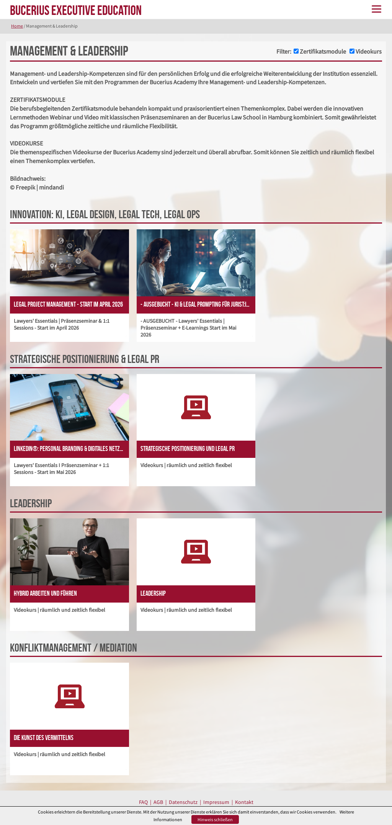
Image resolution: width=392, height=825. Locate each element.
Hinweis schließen (215, 819)
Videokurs (369, 51)
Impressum (216, 802)
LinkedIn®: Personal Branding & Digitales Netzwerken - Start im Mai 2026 (71, 449)
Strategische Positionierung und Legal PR (187, 449)
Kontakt (244, 802)
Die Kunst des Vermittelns (44, 738)
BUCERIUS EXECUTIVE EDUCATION (76, 10)
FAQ (143, 802)
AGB (158, 802)
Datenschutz (183, 802)
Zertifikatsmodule (323, 51)
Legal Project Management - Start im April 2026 (68, 304)
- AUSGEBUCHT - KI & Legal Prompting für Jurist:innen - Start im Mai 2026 (198, 304)
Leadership (153, 593)
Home (17, 26)
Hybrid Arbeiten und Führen (45, 593)
